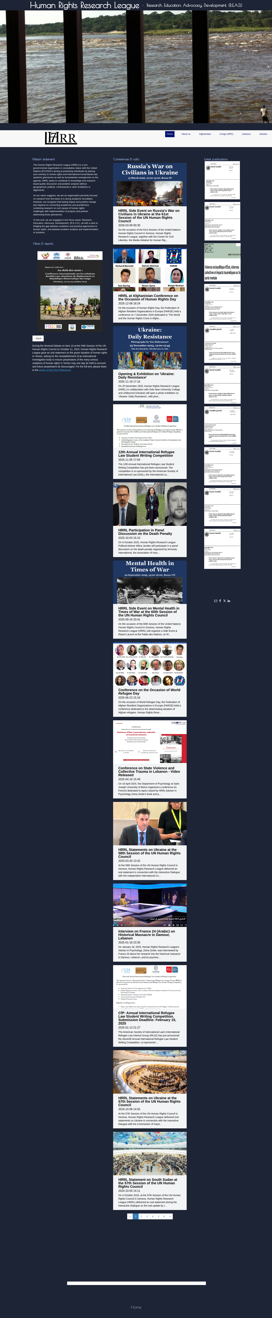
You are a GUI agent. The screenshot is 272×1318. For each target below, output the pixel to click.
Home (170, 134)
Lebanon (246, 134)
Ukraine (263, 134)
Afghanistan (205, 134)
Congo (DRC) (226, 134)
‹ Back (38, 338)
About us (185, 134)
